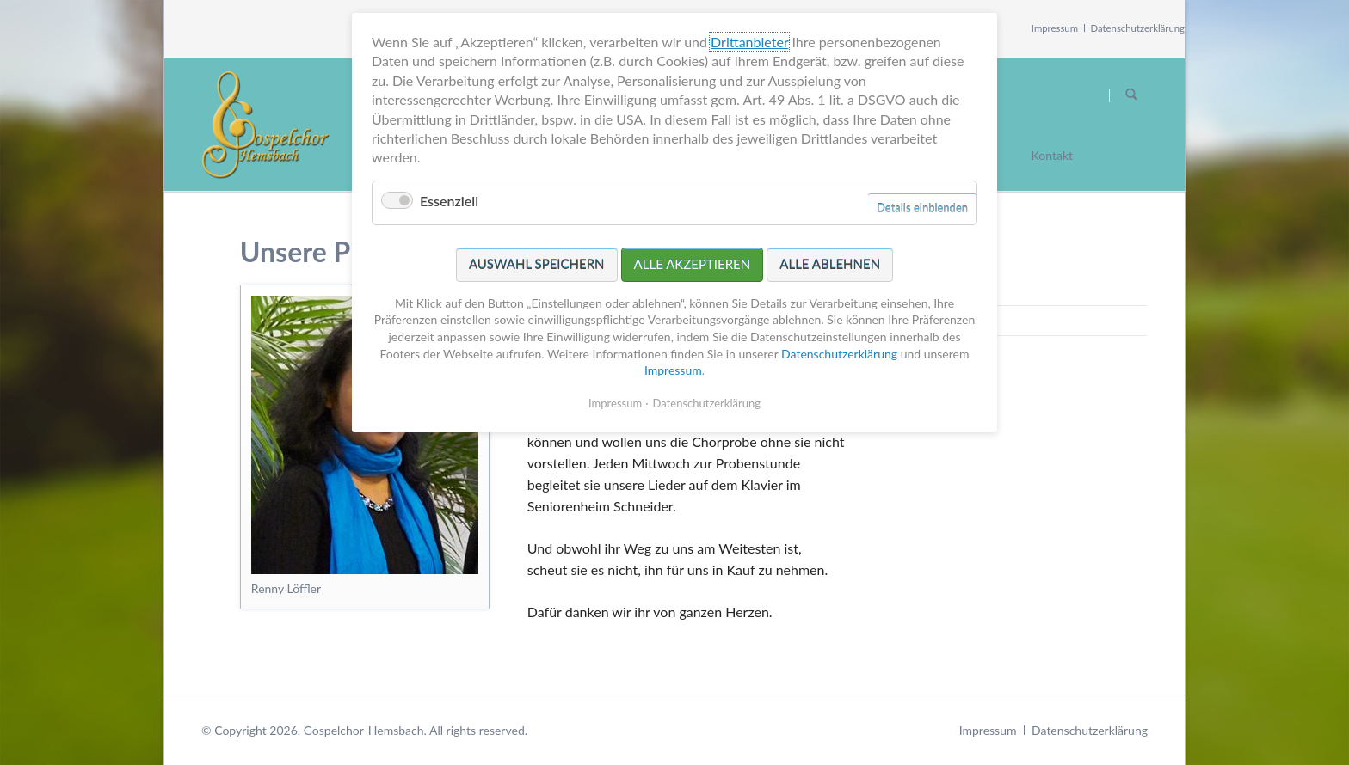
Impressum (1055, 28)
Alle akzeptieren (692, 217)
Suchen (1131, 95)
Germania (951, 290)
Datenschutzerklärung (1138, 28)
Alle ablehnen (829, 217)
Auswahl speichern (537, 217)
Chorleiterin (957, 320)
